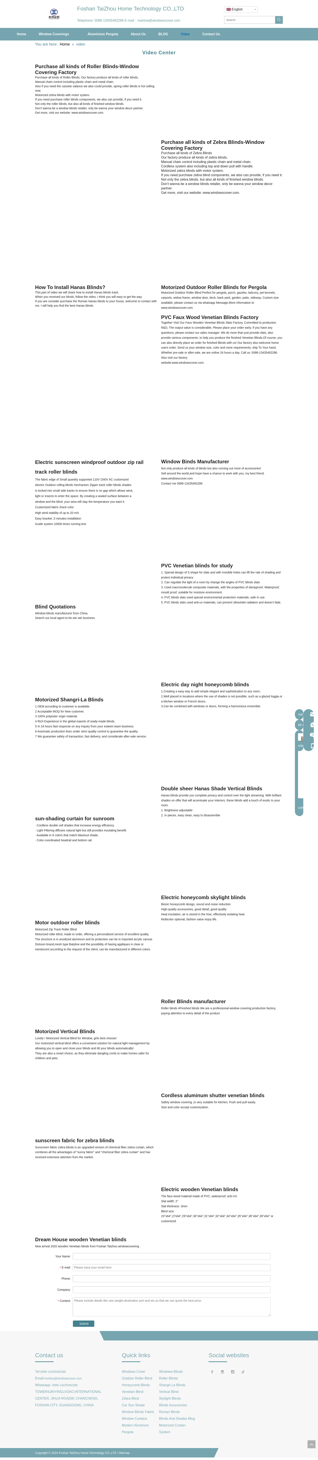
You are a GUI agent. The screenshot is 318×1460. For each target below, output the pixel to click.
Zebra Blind (130, 1398)
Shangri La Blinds (172, 1385)
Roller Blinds (168, 1378)
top (311, 1444)
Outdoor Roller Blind (137, 1378)
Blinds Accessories (173, 1405)
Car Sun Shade (133, 1405)
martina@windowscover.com (158, 20)
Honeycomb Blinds (136, 1385)
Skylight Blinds (170, 1398)
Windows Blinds (171, 1371)
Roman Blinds (169, 1412)
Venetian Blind (132, 1392)
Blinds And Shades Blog (177, 1418)
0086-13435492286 (109, 20)
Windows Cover (133, 1371)
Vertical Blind (169, 1392)
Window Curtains (134, 1418)
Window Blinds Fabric (138, 1412)
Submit (84, 1323)
